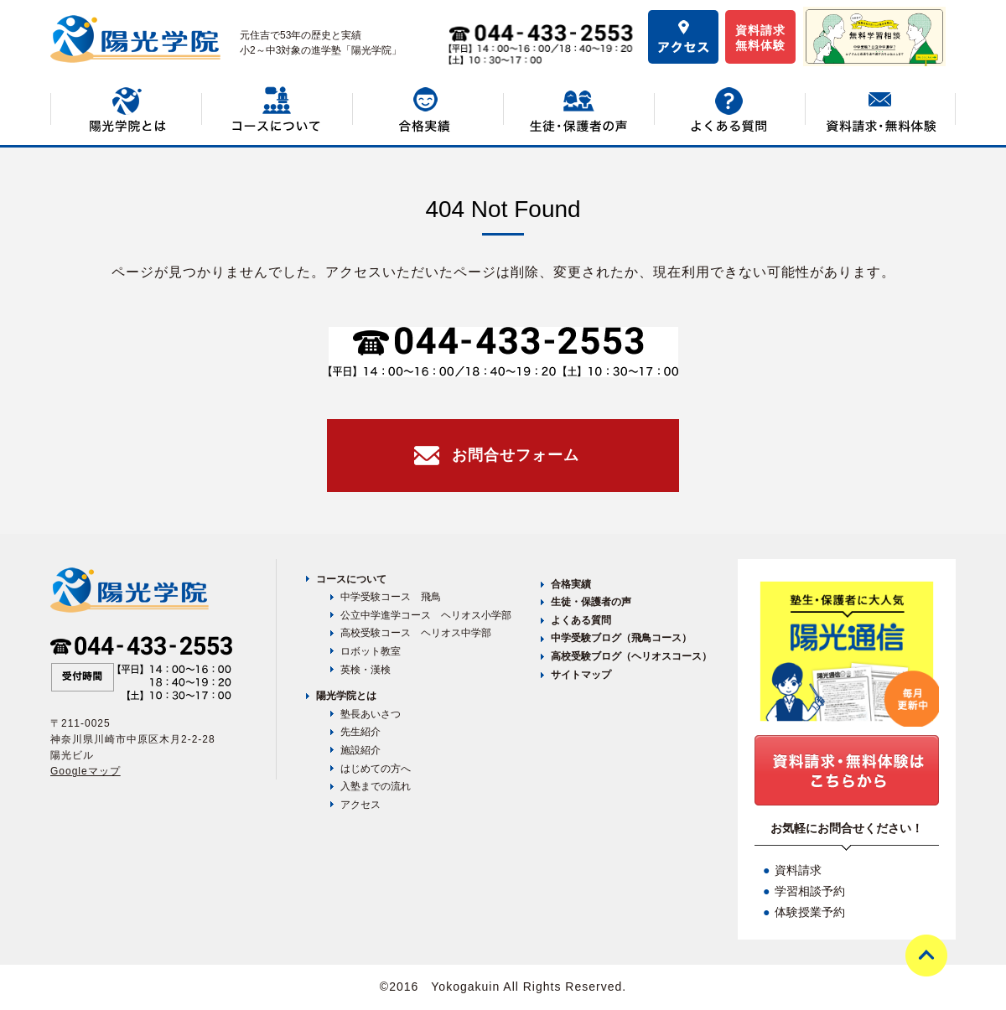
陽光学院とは (346, 696)
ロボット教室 (370, 651)
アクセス (360, 805)
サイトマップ (581, 675)
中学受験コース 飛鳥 (390, 597)
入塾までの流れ (375, 786)
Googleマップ (85, 771)
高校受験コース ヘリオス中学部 (415, 633)
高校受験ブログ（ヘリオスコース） (631, 656)
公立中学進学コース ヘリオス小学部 (425, 615)
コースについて (351, 579)
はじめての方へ (375, 768)
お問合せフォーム (515, 455)
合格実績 (571, 584)
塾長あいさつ (370, 714)
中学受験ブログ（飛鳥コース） (621, 638)
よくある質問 (581, 620)
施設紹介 (360, 750)
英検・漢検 (365, 670)
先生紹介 (360, 732)
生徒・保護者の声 (591, 602)
